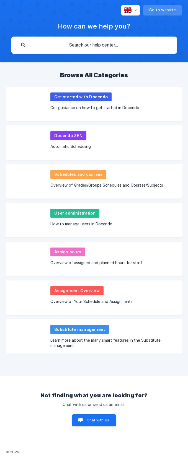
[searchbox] (94, 45)
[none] (130, 10)
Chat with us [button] (98, 420)
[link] (94, 104)
